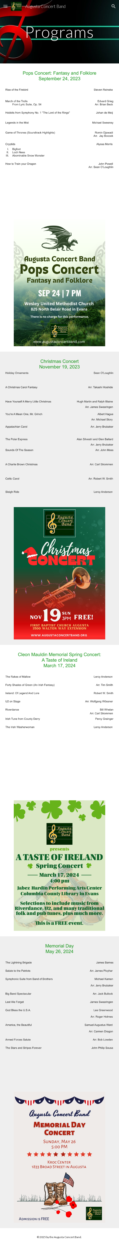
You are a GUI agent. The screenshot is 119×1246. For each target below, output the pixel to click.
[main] (59, 32)
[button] (5, 6)
